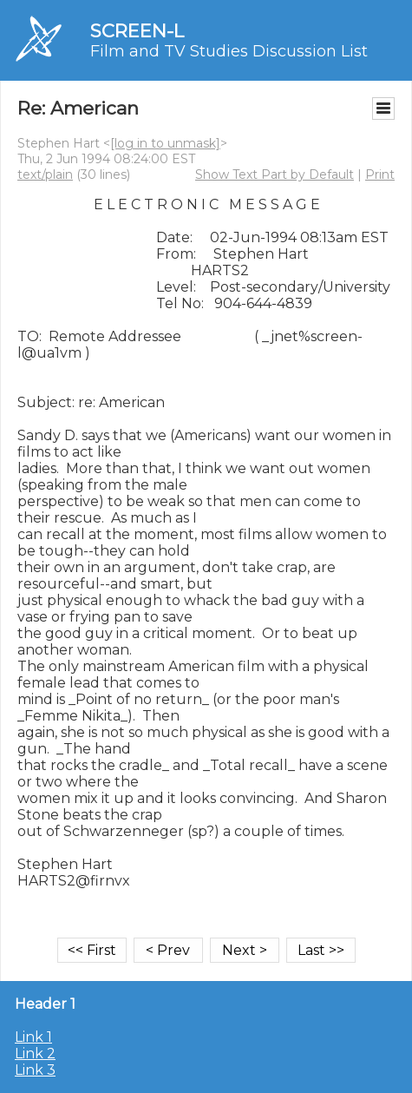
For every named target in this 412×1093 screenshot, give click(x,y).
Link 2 (35, 1053)
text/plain (45, 174)
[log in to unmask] (165, 143)
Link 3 (35, 1070)
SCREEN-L (137, 31)
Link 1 (33, 1037)
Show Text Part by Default (274, 174)
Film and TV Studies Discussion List (229, 51)
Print (380, 174)
